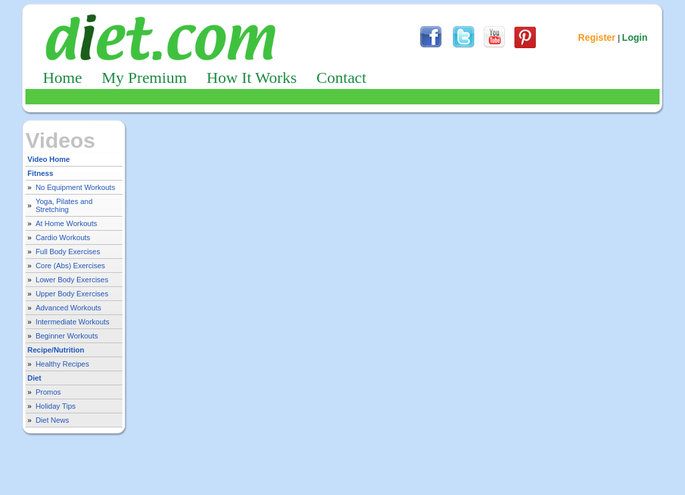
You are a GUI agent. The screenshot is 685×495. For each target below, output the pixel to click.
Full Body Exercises (67, 252)
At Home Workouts (66, 223)
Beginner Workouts (66, 336)
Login (635, 37)
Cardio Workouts (62, 237)
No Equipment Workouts (75, 187)
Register (596, 37)
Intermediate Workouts (72, 322)
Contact (341, 77)
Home (62, 77)
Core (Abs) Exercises (70, 266)
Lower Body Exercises (71, 280)
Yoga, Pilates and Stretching (63, 205)
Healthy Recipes (62, 364)
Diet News (52, 420)
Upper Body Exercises (71, 294)
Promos (48, 392)
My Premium (144, 77)
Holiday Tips (55, 406)
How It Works (252, 77)
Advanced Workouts (68, 308)
